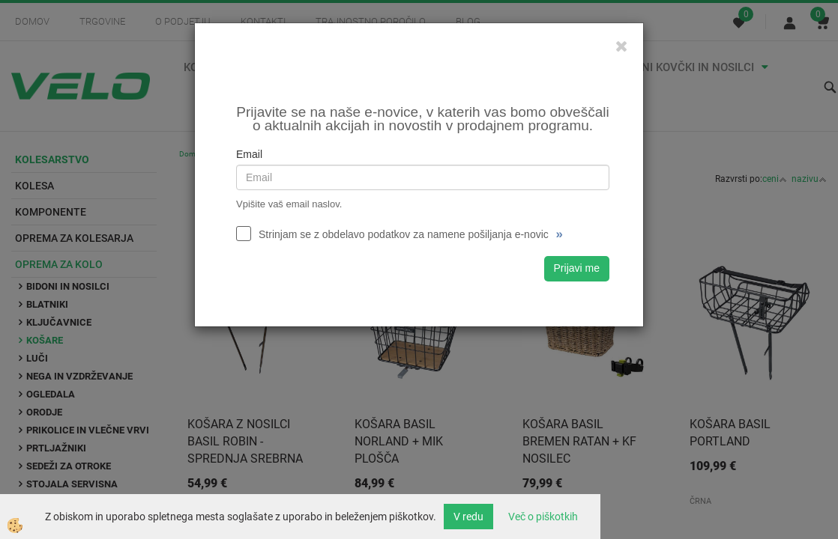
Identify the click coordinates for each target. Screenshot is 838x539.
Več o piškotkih (543, 517)
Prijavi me (577, 268)
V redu (468, 517)
